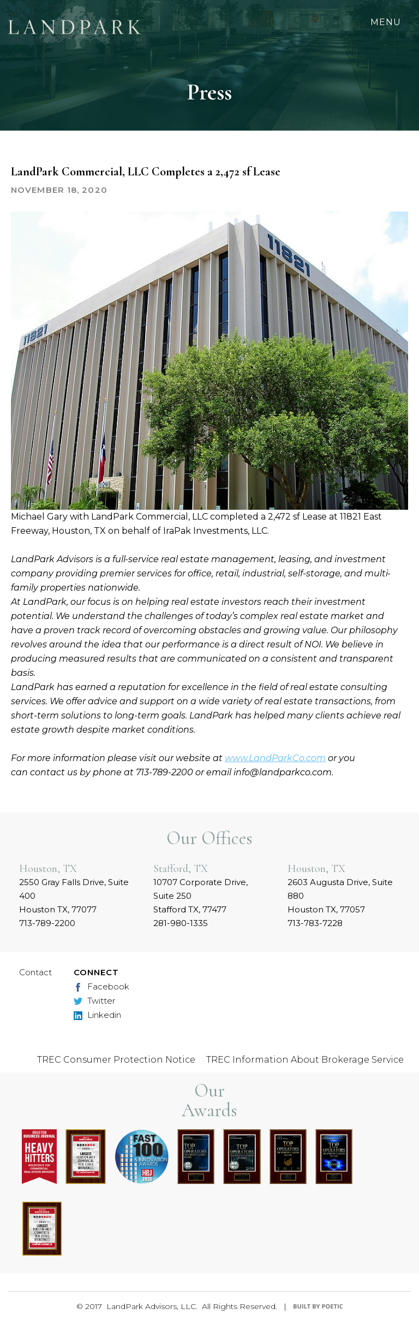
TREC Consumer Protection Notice (116, 1059)
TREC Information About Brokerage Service (305, 1059)
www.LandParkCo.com (275, 758)
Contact (35, 972)
